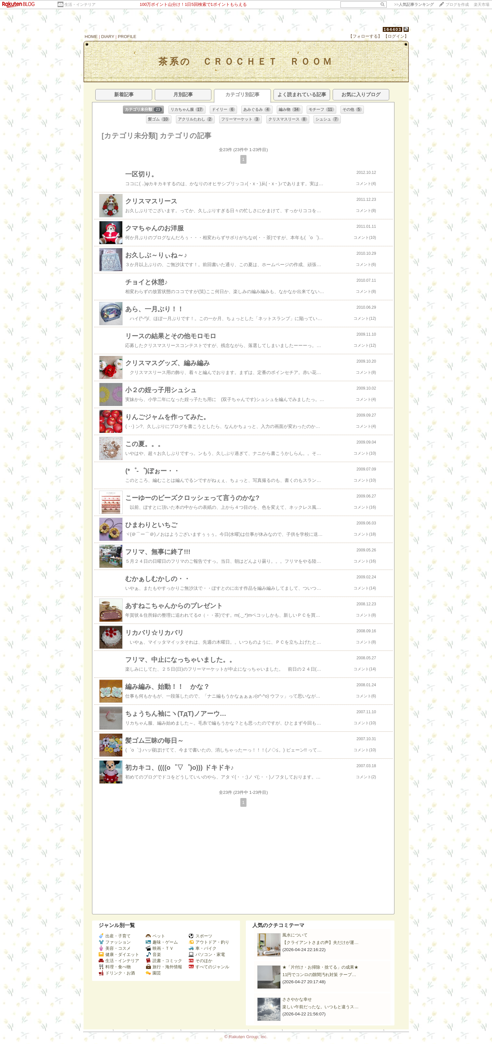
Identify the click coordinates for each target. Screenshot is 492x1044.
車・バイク (203, 948)
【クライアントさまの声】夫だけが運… (320, 942)
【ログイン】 (396, 36)
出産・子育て (115, 936)
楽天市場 (481, 4)
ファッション (115, 942)
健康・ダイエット (119, 954)
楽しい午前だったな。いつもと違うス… (320, 1006)
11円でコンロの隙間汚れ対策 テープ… (319, 974)
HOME (91, 36)
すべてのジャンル (209, 966)
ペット (155, 936)
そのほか (200, 960)
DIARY (107, 36)
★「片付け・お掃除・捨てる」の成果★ (320, 967)
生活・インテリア (80, 4)
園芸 (153, 973)
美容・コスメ (115, 948)
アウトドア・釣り (209, 942)
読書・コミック (164, 960)
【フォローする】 (365, 36)
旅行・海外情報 (164, 966)
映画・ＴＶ (160, 948)
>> (414, 4)
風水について (295, 935)
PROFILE (127, 36)
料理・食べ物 (115, 966)
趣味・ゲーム (162, 942)
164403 (392, 29)
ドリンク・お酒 (117, 973)
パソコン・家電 (207, 954)
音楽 (153, 954)
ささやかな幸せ (297, 999)
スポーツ (200, 936)
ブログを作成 (457, 4)
